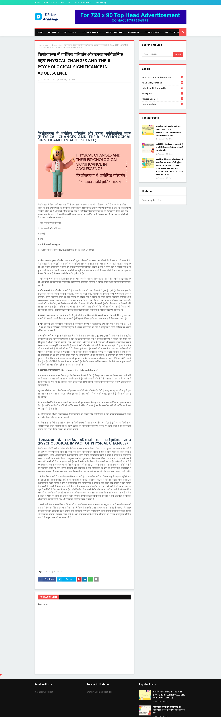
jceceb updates (163, 98)
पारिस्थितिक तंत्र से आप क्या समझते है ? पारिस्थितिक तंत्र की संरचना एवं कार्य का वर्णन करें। (169, 147)
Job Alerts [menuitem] (53, 32)
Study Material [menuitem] (91, 32)
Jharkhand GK (163, 104)
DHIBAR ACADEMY (48, 79)
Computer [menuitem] (133, 32)
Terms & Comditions (82, 2)
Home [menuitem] (40, 32)
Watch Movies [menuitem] (173, 32)
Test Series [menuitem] (70, 32)
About (45, 2)
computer (163, 93)
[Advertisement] (84, 107)
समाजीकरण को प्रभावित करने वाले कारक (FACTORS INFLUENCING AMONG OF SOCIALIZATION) (168, 131)
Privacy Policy (100, 2)
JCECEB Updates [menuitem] (152, 32)
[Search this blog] (157, 54)
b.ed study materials (53, 45)
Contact (54, 2)
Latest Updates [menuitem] (115, 32)
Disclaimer (65, 2)
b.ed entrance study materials (163, 77)
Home (37, 2)
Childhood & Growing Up (163, 88)
